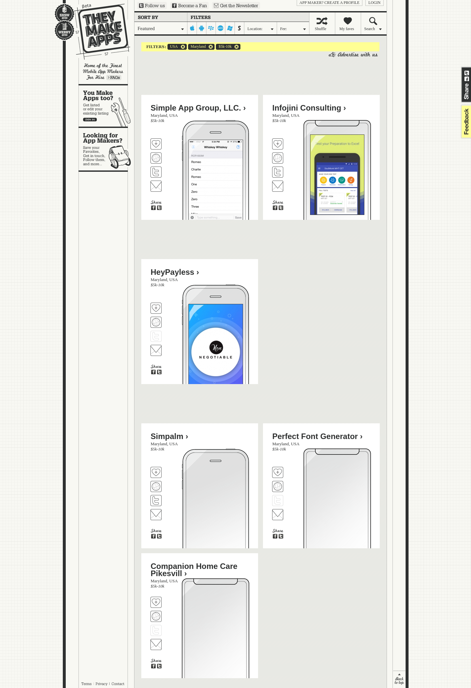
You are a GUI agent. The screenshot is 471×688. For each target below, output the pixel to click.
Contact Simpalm (156, 514)
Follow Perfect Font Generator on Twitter (277, 500)
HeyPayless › (175, 272)
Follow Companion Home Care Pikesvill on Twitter (156, 630)
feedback (465, 121)
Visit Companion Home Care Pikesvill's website (156, 616)
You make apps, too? (106, 106)
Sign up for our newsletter (236, 5)
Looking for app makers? (106, 149)
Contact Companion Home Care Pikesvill (156, 644)
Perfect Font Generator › (317, 436)
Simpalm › (169, 436)
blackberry (211, 28)
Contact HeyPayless (156, 350)
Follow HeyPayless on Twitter (156, 336)
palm (220, 28)
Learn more (113, 77)
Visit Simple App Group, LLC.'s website (156, 158)
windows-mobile (230, 28)
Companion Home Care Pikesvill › (194, 570)
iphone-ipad (192, 28)
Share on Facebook (466, 79)
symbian (239, 28)
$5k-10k (224, 47)
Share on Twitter (466, 73)
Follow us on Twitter (152, 5)
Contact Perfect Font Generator (277, 514)
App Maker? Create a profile (330, 2)
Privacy (102, 684)
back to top (399, 679)
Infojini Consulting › (309, 107)
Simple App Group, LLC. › (198, 107)
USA (172, 47)
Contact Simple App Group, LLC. (156, 186)
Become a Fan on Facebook (189, 5)
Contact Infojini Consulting (277, 186)
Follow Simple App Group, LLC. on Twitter (156, 172)
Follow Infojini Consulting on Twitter (277, 172)
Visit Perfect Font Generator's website (277, 486)
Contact (118, 684)
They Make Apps (98, 31)
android (201, 28)
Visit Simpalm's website (156, 486)
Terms (86, 684)
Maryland (197, 47)
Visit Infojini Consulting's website (277, 158)
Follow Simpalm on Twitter (156, 500)
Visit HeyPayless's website (156, 322)
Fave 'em (156, 144)
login (374, 2)
